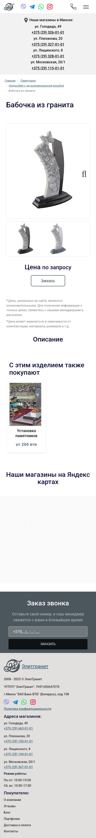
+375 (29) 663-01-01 (18, 728)
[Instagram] (49, 7)
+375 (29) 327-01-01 (48, 44)
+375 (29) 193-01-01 (18, 741)
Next (82, 172)
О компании (12, 800)
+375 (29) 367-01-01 (18, 767)
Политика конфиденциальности (27, 709)
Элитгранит (35, 666)
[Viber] (23, 7)
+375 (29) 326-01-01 (48, 32)
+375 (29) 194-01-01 (18, 754)
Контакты (11, 831)
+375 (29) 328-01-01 (48, 56)
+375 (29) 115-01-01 (48, 68)
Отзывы (10, 806)
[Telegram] (32, 7)
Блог (7, 812)
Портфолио (12, 819)
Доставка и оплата (17, 825)
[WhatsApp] (41, 7)
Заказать (48, 281)
